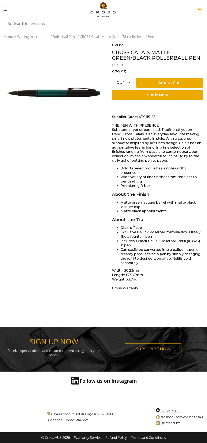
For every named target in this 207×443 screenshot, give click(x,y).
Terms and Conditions (148, 437)
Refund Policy (116, 437)
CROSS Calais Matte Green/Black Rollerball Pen (117, 37)
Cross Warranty (125, 288)
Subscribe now (153, 349)
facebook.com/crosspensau (182, 417)
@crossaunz (170, 423)
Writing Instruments (33, 37)
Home (9, 37)
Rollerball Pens (64, 37)
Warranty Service (87, 437)
